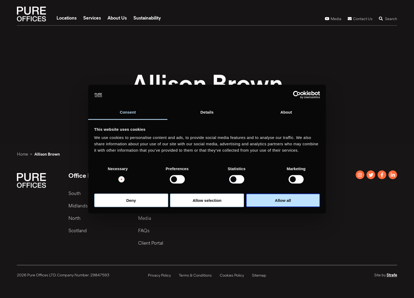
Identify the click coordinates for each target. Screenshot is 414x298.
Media (333, 18)
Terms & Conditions (195, 275)
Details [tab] (207, 112)
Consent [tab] (128, 112)
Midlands (78, 205)
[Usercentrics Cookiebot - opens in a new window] (297, 95)
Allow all (283, 200)
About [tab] (286, 112)
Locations (67, 18)
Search (388, 18)
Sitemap (259, 275)
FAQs (143, 230)
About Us (117, 18)
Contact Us (360, 18)
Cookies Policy (232, 275)
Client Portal (150, 243)
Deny (131, 200)
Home (22, 154)
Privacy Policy (159, 275)
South (74, 193)
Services (92, 18)
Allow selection (206, 200)
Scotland (77, 230)
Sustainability (147, 18)
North (74, 218)
